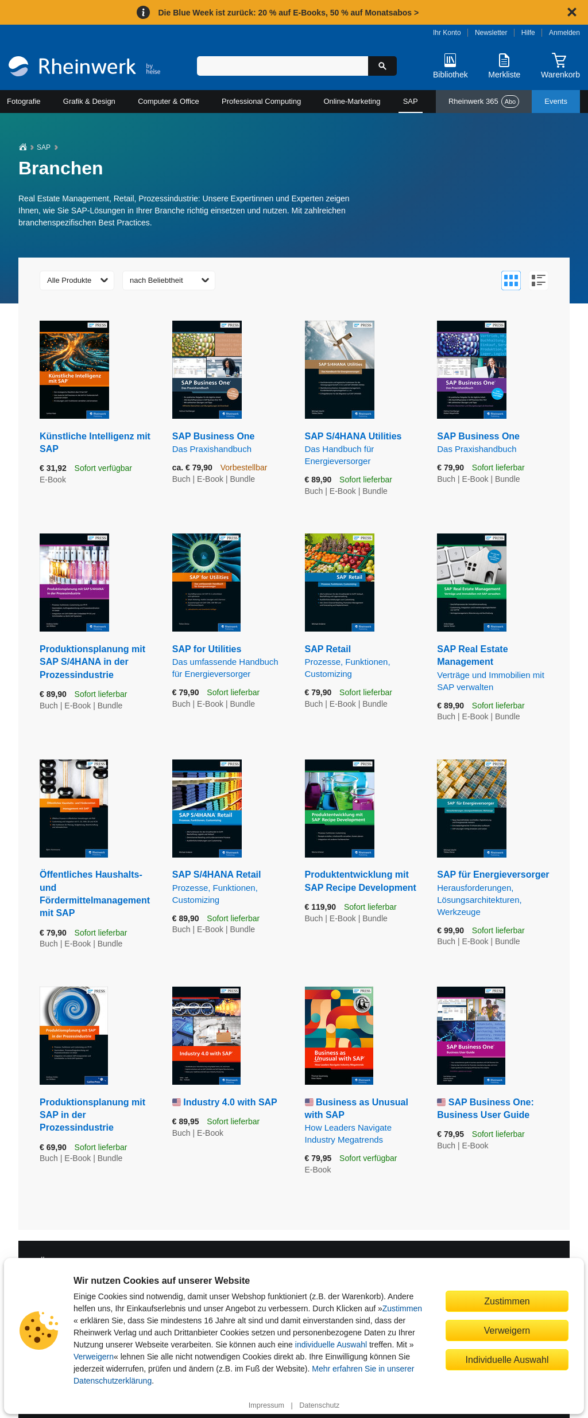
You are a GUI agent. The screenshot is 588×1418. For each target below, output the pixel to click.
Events (555, 101)
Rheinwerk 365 (483, 101)
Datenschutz (319, 1405)
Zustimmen (402, 1308)
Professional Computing (261, 101)
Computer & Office (168, 101)
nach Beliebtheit (156, 280)
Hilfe (528, 33)
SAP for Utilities (230, 662)
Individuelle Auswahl (507, 1359)
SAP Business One (230, 443)
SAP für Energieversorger (494, 893)
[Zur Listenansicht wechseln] (538, 280)
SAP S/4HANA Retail (230, 887)
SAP (410, 101)
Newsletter (491, 33)
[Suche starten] (382, 66)
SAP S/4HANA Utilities (362, 449)
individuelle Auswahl (331, 1344)
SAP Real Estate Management (494, 668)
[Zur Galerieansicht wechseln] (511, 280)
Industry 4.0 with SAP (230, 1102)
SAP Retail (362, 662)
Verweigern (94, 1356)
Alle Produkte (69, 280)
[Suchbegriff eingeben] (282, 66)
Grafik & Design (89, 101)
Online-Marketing (351, 101)
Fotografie (24, 101)
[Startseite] (84, 68)
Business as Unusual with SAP (362, 1121)
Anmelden (564, 33)
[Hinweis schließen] (572, 12)
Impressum (266, 1405)
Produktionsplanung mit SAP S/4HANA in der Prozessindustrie (92, 662)
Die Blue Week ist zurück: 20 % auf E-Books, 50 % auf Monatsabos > (288, 12)
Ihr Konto (447, 33)
